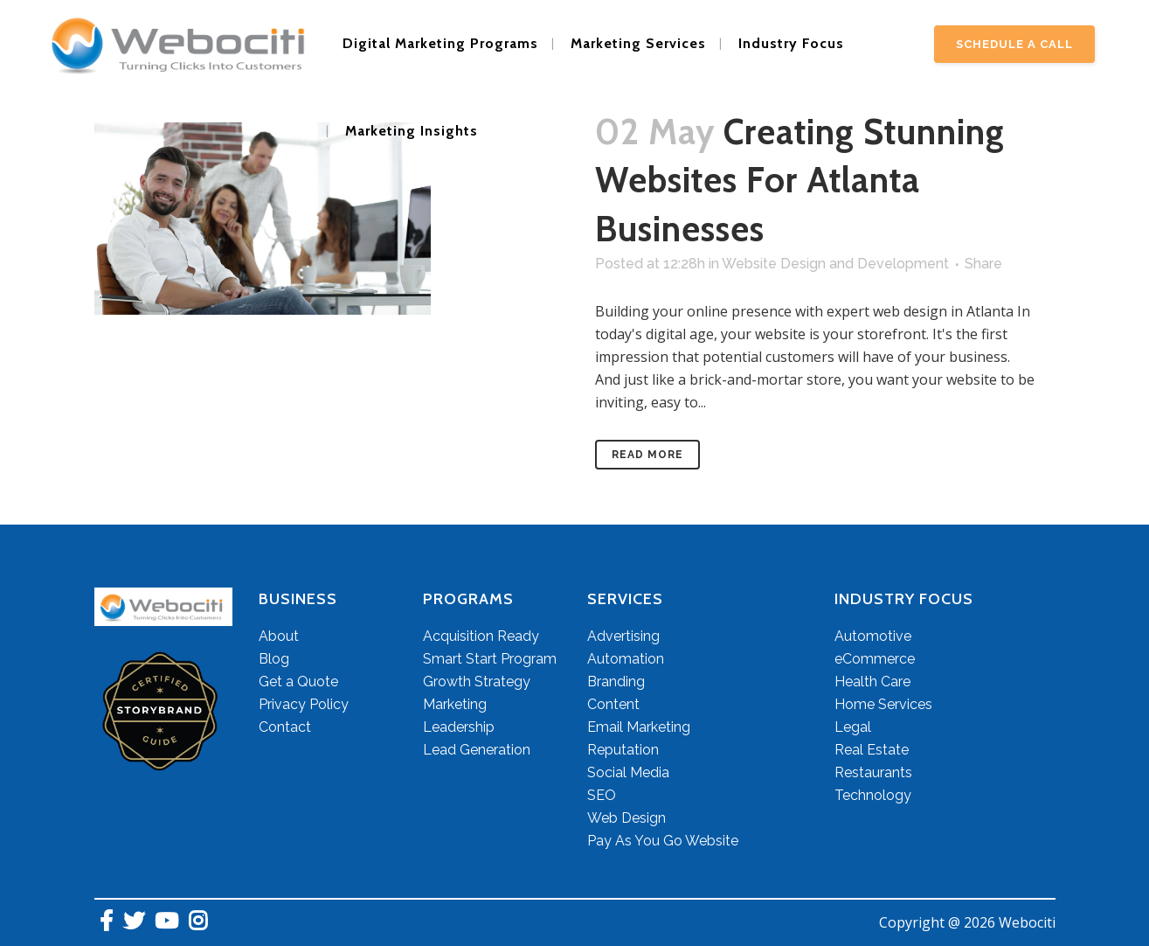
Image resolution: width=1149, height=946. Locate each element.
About (279, 636)
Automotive (872, 636)
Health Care (872, 681)
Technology (872, 795)
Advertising (623, 636)
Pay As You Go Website (662, 840)
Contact (285, 727)
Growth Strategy (476, 681)
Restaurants (873, 772)
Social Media (628, 772)
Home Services (883, 704)
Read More (647, 455)
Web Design (626, 818)
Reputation (623, 749)
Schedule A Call (1014, 44)
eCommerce (874, 658)
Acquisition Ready (481, 636)
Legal (852, 727)
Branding (616, 681)
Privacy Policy (304, 704)
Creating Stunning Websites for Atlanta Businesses (800, 180)
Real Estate (871, 749)
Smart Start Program (490, 658)
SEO (601, 795)
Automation (625, 658)
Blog (274, 658)
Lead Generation (476, 749)
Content (613, 704)
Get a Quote (298, 681)
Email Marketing (638, 727)
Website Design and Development (835, 263)
